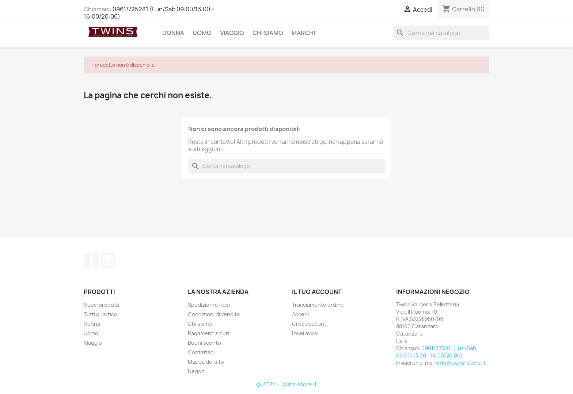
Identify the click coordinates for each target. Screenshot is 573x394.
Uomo (202, 33)
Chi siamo (268, 33)
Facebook (91, 260)
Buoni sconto (204, 342)
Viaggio (232, 33)
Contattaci (201, 352)
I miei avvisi (305, 333)
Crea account (309, 323)
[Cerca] (441, 33)
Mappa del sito (206, 361)
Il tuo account (317, 292)
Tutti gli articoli (101, 314)
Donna (173, 33)
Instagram (107, 260)
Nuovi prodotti (101, 304)
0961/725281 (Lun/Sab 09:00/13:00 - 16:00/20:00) (149, 12)
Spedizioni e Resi (209, 304)
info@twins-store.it (461, 362)
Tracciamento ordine (318, 304)
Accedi (300, 314)
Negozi (196, 371)
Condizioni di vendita (214, 314)
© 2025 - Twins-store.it (286, 384)
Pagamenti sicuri (208, 333)
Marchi (303, 33)
